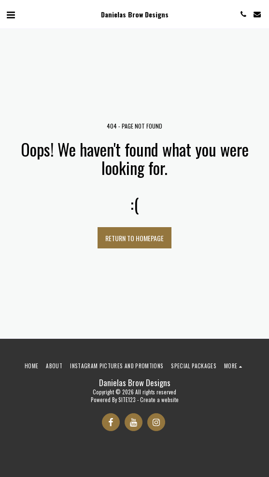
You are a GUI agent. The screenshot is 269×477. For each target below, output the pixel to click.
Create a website (159, 400)
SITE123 (127, 400)
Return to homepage (134, 238)
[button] (10, 14)
